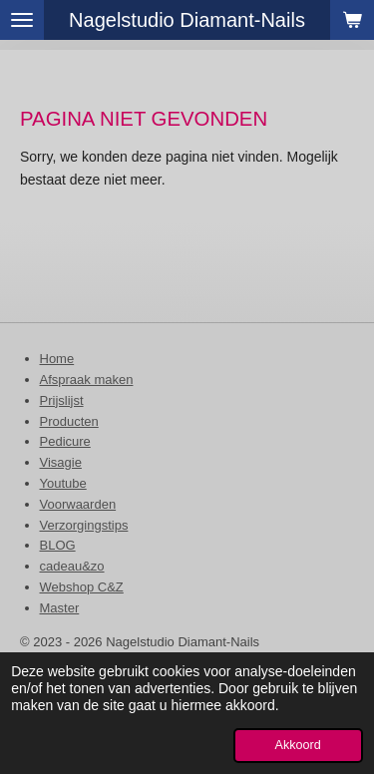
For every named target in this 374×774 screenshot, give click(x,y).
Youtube (63, 483)
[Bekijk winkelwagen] (352, 20)
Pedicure (65, 441)
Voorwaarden (78, 504)
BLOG (58, 545)
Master (60, 607)
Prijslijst (62, 400)
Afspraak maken (87, 379)
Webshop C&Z (82, 587)
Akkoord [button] (298, 745)
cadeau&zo (72, 566)
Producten (69, 421)
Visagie (61, 462)
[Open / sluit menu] (22, 20)
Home (57, 358)
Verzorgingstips (84, 525)
